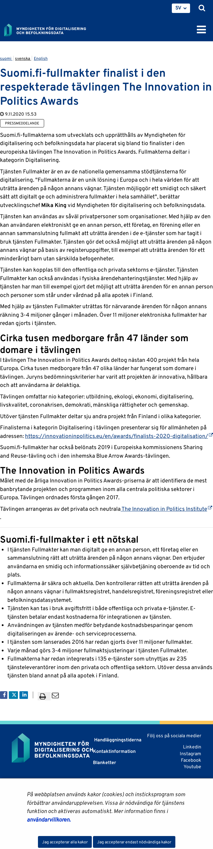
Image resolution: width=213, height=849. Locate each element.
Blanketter (104, 762)
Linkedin (192, 747)
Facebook (191, 760)
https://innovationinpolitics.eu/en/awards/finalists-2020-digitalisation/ (119, 435)
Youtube (192, 766)
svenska (23, 58)
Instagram (190, 754)
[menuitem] (181, 8)
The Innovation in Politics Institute (166, 508)
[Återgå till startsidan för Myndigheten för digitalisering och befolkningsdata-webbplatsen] (49, 29)
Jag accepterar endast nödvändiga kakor (134, 842)
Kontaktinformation (114, 751)
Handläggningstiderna (117, 740)
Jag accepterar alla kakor (65, 842)
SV (178, 7)
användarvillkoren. (49, 819)
